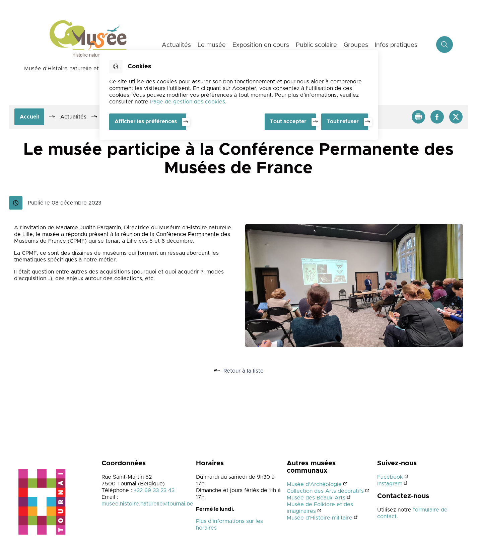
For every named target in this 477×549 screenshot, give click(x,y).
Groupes (356, 45)
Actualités (176, 45)
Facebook (390, 477)
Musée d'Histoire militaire (319, 518)
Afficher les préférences (146, 121)
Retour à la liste (246, 371)
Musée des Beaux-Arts (316, 497)
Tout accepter (288, 121)
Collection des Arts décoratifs (325, 491)
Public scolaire (316, 45)
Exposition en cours (260, 45)
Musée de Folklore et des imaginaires (320, 508)
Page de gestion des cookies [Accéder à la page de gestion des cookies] (187, 101)
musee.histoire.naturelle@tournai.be (147, 503)
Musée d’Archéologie (314, 484)
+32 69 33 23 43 (154, 490)
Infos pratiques (396, 45)
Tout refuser (343, 121)
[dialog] (238, 95)
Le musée (212, 45)
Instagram (389, 483)
